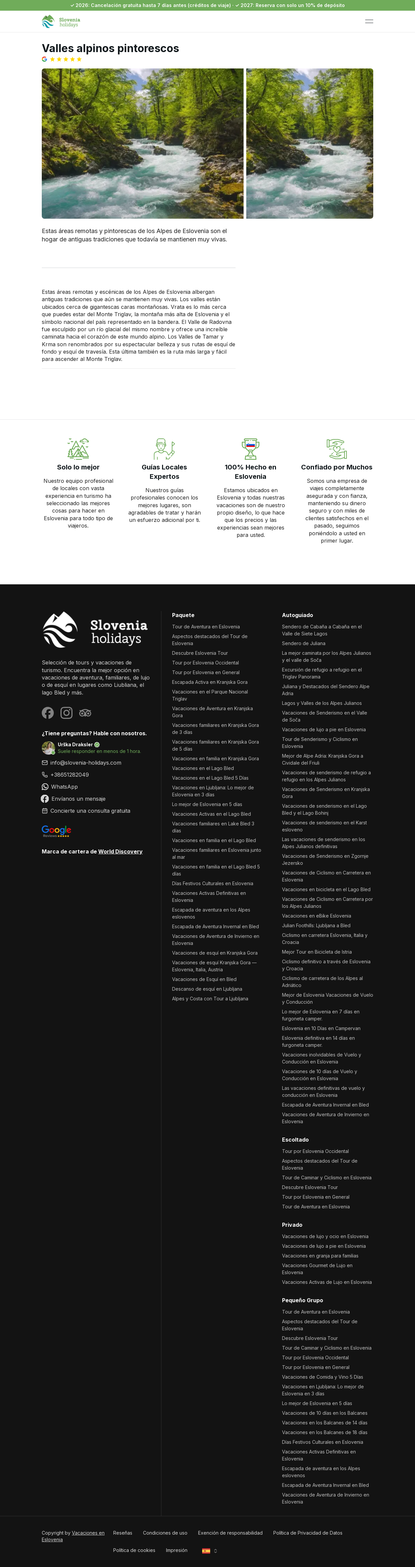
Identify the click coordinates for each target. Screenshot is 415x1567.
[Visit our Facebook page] (48, 713)
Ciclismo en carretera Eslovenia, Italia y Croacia (325, 938)
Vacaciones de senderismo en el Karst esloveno (324, 826)
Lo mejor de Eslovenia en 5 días (207, 804)
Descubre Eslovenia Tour (200, 653)
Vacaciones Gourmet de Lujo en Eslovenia (317, 1268)
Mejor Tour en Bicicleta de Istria (317, 952)
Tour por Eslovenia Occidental (205, 662)
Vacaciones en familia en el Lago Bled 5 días (216, 870)
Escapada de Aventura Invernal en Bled (215, 926)
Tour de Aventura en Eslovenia (206, 626)
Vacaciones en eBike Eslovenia (316, 916)
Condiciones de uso (165, 1533)
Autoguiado (297, 615)
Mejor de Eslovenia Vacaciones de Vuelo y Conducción (327, 998)
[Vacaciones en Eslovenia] (96, 629)
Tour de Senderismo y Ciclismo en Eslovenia (320, 742)
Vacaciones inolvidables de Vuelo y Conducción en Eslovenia (321, 1058)
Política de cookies (134, 1550)
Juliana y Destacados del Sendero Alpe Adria (326, 689)
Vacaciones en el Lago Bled (203, 768)
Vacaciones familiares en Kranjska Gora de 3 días (215, 728)
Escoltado (295, 1139)
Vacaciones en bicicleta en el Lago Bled (326, 889)
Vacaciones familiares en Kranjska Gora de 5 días (215, 745)
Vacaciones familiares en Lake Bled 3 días (213, 827)
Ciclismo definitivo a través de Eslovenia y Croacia (326, 965)
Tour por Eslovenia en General (206, 672)
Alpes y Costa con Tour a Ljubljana (210, 998)
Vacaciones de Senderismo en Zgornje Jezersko (325, 859)
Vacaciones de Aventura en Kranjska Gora (212, 712)
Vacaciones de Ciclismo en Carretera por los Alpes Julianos (327, 902)
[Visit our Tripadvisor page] (85, 713)
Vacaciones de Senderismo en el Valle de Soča (324, 716)
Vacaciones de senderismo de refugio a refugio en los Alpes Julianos (326, 776)
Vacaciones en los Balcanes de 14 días (325, 1422)
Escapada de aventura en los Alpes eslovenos (211, 913)
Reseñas (122, 1533)
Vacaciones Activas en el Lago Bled (211, 814)
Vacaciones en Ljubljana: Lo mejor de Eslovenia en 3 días (213, 791)
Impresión (176, 1550)
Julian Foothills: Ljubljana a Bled (316, 925)
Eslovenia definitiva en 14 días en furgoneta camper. (318, 1041)
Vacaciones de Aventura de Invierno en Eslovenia (215, 939)
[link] (96, 775)
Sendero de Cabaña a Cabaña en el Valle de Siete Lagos (322, 630)
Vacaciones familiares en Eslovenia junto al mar (216, 853)
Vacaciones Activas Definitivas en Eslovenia (209, 896)
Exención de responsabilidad (230, 1533)
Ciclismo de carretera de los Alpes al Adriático (322, 981)
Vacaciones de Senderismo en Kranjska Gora (326, 792)
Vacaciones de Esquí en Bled (204, 979)
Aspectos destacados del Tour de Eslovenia (210, 639)
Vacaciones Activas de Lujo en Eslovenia (327, 1282)
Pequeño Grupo (302, 1300)
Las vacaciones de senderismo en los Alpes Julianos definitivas (323, 842)
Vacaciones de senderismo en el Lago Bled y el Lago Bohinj (324, 809)
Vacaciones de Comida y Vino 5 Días (322, 1377)
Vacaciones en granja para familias (320, 1255)
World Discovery (120, 851)
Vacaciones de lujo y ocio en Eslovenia (325, 1236)
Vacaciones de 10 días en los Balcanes (325, 1413)
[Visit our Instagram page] (66, 713)
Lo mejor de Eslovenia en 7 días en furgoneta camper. (321, 1015)
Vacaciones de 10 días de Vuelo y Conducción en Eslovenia (319, 1074)
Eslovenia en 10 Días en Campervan (321, 1028)
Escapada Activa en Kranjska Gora (210, 682)
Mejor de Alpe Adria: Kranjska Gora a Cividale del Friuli (322, 759)
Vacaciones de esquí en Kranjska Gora (215, 953)
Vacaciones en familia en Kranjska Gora (215, 758)
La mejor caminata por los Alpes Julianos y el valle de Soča (326, 656)
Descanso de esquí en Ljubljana (207, 989)
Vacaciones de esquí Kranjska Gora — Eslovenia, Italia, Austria (214, 966)
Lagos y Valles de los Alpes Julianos (322, 703)
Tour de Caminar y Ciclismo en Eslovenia (327, 1177)
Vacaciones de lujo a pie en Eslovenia (324, 729)
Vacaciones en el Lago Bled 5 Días (210, 778)
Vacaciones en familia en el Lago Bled (214, 840)
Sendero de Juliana (303, 643)
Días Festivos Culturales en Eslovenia (212, 883)
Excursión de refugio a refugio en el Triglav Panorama (322, 673)
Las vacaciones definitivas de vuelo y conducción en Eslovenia (323, 1091)
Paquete (183, 615)
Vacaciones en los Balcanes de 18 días (325, 1432)
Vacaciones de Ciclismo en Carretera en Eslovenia (326, 876)
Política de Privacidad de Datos (307, 1533)
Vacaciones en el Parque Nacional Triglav (210, 695)
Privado (292, 1224)
